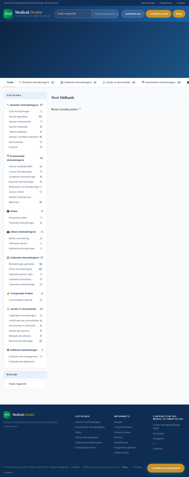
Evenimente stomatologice (90, 427)
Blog (179, 13)
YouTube (137, 467)
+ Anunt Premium (123, 427)
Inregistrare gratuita (124, 447)
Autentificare (148, 2)
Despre (118, 422)
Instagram (158, 438)
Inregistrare (166, 2)
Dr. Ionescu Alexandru (57, 467)
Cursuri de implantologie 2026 (166, 426)
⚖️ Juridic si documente (119, 82)
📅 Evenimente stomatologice (161, 82)
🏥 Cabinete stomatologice (78, 82)
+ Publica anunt (158, 13)
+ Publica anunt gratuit (165, 468)
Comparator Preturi (85, 447)
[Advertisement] (94, 50)
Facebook (158, 433)
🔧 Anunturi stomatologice (37, 82)
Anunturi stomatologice (87, 422)
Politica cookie (122, 432)
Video (78, 432)
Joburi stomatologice (87, 437)
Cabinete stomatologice (88, 442)
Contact (181, 2)
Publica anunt (121, 452)
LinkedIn (157, 448)
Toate (9, 82)
